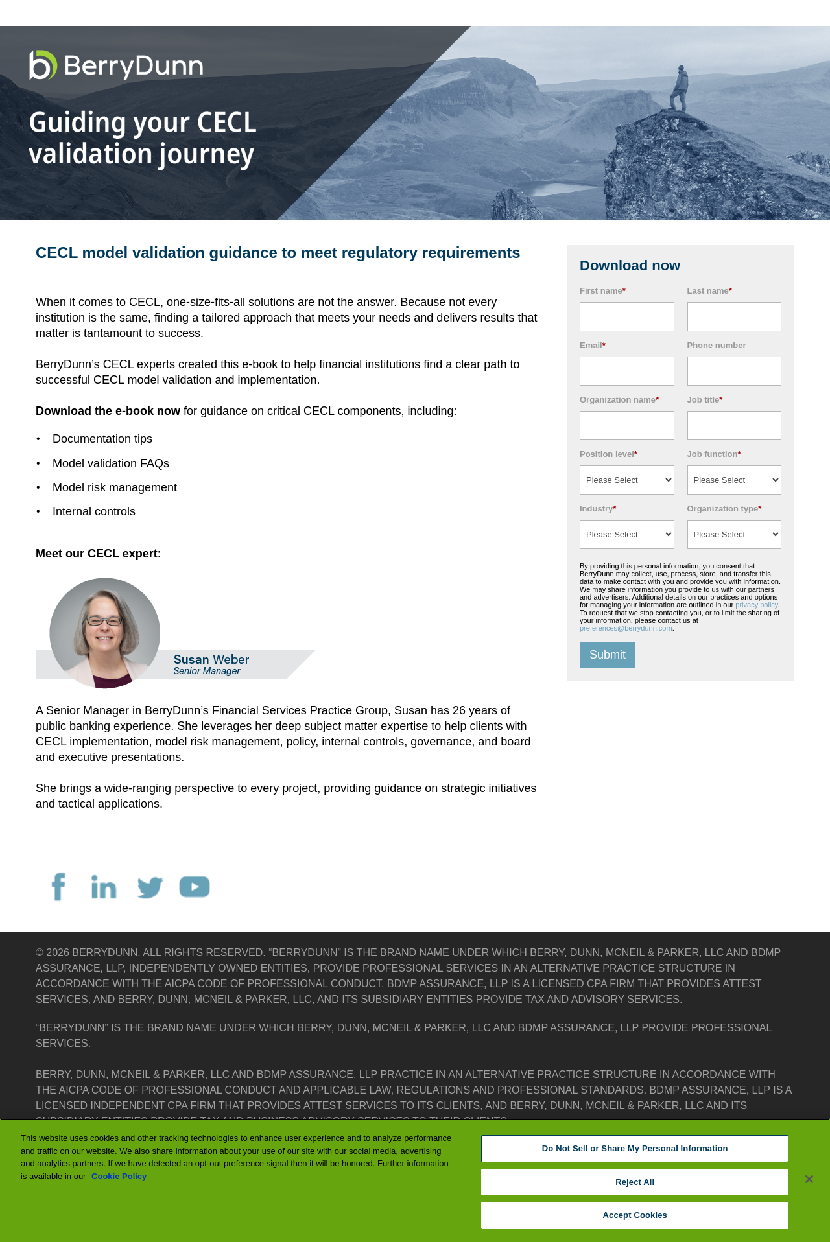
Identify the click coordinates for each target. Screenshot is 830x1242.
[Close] (809, 1179)
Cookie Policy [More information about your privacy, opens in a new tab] (119, 1176)
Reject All (634, 1182)
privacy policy (756, 605)
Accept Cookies (635, 1215)
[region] (415, 1180)
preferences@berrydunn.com (626, 628)
